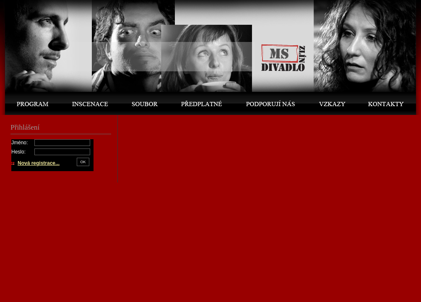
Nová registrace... (39, 163)
